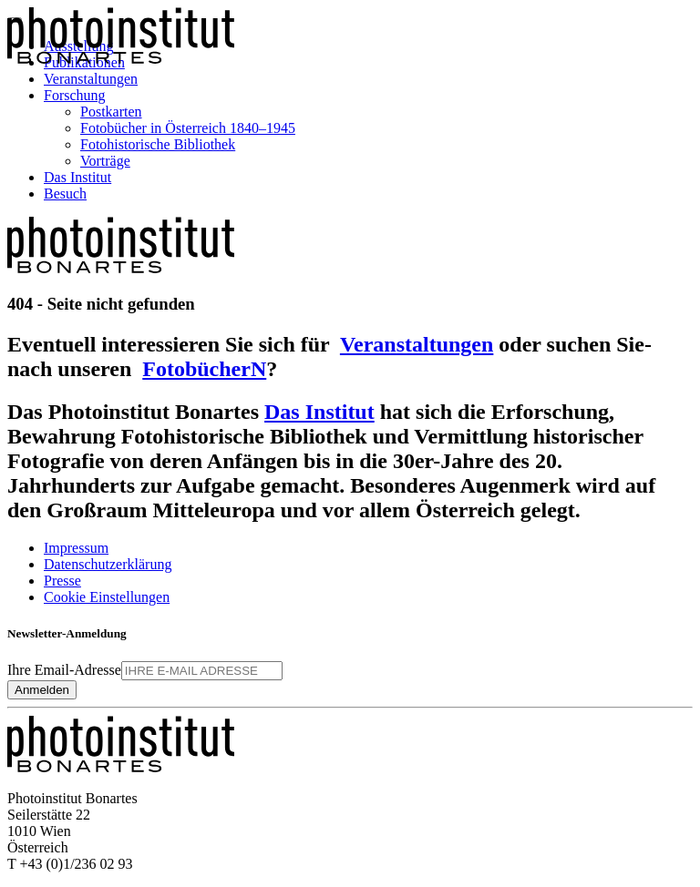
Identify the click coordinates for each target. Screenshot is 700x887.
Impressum (76, 548)
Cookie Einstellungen (107, 597)
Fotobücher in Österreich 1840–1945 (187, 128)
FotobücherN (204, 369)
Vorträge (105, 160)
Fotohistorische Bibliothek (157, 144)
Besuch (65, 193)
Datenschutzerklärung (107, 564)
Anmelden (42, 690)
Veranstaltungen (91, 79)
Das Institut (77, 177)
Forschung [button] (75, 95)
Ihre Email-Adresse (64, 670)
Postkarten (111, 111)
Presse (62, 580)
